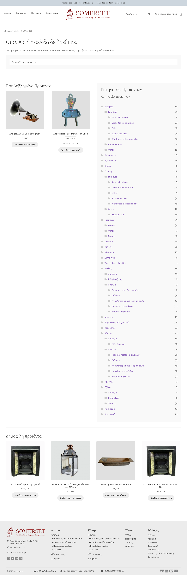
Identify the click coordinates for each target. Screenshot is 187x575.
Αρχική (7, 13)
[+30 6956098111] (8, 547)
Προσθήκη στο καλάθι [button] (70, 150)
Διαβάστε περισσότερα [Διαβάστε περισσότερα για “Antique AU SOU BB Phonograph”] (24, 144)
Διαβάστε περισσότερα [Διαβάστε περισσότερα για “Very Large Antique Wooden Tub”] (115, 495)
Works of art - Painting (115, 263)
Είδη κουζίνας (58, 554)
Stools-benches (119, 133)
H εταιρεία (36, 13)
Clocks (108, 166)
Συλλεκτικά (153, 542)
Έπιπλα (112, 284)
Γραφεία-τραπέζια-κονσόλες (126, 290)
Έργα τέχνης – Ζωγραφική (161, 553)
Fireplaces (109, 219)
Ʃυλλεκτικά (110, 257)
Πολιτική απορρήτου (46, 571)
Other (115, 128)
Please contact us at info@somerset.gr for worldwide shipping (93, 3)
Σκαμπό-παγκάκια (121, 311)
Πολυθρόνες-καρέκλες (122, 306)
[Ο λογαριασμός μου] (156, 14)
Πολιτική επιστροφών (114, 570)
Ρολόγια (108, 381)
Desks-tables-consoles (123, 122)
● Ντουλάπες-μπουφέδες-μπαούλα (67, 538)
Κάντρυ (108, 333)
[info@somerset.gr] (8, 552)
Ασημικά (109, 317)
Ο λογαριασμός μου (167, 13)
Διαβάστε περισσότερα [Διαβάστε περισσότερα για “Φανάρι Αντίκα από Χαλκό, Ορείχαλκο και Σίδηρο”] (70, 498)
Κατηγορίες (22, 13)
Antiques (109, 106)
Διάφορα (112, 273)
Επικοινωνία (52, 13)
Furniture (112, 111)
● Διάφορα (56, 549)
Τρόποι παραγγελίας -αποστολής (78, 571)
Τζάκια (108, 387)
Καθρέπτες (110, 327)
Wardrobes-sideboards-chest (125, 139)
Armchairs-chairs (120, 117)
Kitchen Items (115, 144)
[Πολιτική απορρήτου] (35, 571)
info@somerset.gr (18, 552)
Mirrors (108, 246)
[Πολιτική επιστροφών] (102, 571)
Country (108, 171)
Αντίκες (108, 268)
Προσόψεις (113, 398)
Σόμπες (112, 236)
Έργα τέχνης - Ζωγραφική (117, 322)
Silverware (109, 252)
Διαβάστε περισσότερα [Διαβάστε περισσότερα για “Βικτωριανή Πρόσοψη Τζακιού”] (25, 495)
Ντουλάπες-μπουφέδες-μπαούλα (128, 300)
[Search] (149, 14)
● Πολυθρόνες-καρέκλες (62, 546)
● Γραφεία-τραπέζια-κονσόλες (64, 542)
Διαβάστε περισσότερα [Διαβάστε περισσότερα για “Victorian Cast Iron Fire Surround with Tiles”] (161, 498)
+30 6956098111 (17, 547)
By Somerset (111, 155)
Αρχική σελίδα (13, 31)
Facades (112, 225)
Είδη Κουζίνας (115, 279)
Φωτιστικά (110, 408)
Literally (109, 241)
